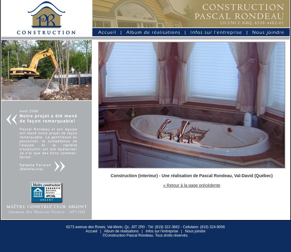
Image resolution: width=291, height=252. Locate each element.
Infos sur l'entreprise (162, 231)
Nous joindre (195, 231)
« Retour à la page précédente (191, 185)
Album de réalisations (121, 231)
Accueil (91, 231)
